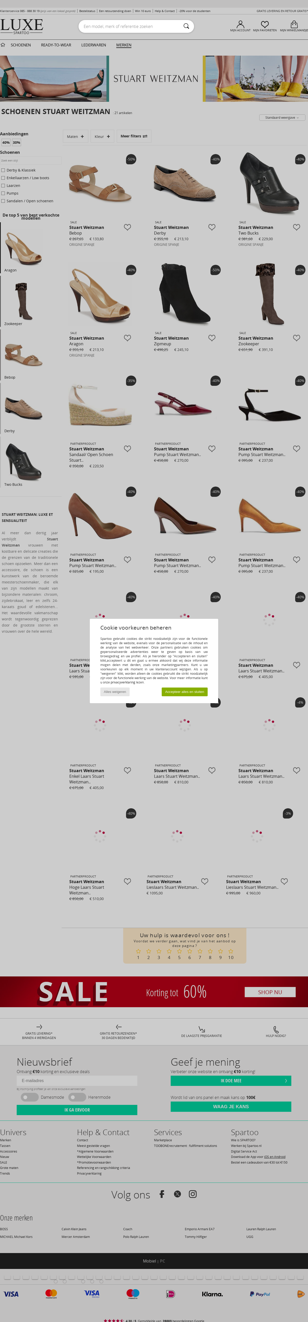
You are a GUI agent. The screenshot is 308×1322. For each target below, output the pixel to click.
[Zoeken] (186, 26)
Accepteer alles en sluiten (184, 692)
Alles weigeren (115, 692)
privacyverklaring (123, 682)
